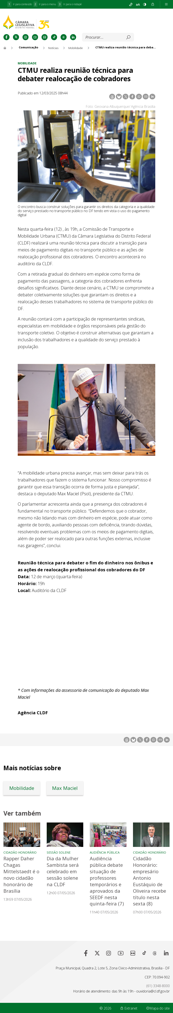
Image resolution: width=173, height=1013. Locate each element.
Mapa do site (158, 1007)
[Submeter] (128, 37)
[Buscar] (104, 37)
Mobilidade (27, 63)
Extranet (128, 1007)
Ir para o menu (45, 4)
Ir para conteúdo (19, 4)
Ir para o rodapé (70, 4)
